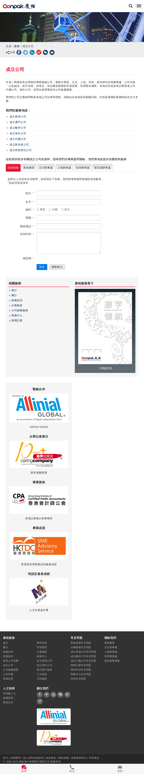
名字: (30, 201)
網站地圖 (63, 757)
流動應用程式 (78, 757)
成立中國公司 (18, 138)
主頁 (8, 46)
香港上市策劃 (10, 660)
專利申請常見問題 (81, 669)
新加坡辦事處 (112, 660)
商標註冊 (16, 320)
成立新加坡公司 (19, 144)
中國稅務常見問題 (81, 647)
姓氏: (30, 193)
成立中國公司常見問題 (83, 660)
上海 (64, 167)
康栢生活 (8, 702)
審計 (14, 295)
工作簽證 (42, 674)
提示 (6, 757)
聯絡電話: (27, 226)
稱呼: (30, 209)
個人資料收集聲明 (33, 757)
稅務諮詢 (16, 300)
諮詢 (13, 167)
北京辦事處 (110, 647)
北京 (46, 167)
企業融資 (16, 305)
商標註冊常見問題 (81, 665)
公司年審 (8, 674)
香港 (28, 167)
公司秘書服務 (19, 310)
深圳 (83, 167)
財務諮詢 (8, 656)
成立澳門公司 (18, 122)
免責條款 (51, 757)
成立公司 (8, 665)
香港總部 (109, 642)
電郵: (30, 217)
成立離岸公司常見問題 (83, 656)
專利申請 (42, 642)
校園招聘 (8, 698)
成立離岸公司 (18, 127)
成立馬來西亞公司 (21, 150)
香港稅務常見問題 (81, 642)
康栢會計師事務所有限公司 (34, 761)
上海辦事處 (110, 651)
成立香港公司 (18, 116)
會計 (14, 290)
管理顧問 (42, 647)
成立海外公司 (18, 133)
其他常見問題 (78, 678)
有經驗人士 (9, 693)
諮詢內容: (27, 233)
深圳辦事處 (110, 656)
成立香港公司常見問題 (83, 651)
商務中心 (16, 315)
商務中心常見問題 (81, 674)
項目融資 (42, 678)
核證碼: (28, 258)
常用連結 (94, 757)
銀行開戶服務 (44, 669)
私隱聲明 (15, 757)
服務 (17, 46)
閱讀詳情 (105, 368)
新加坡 (102, 167)
